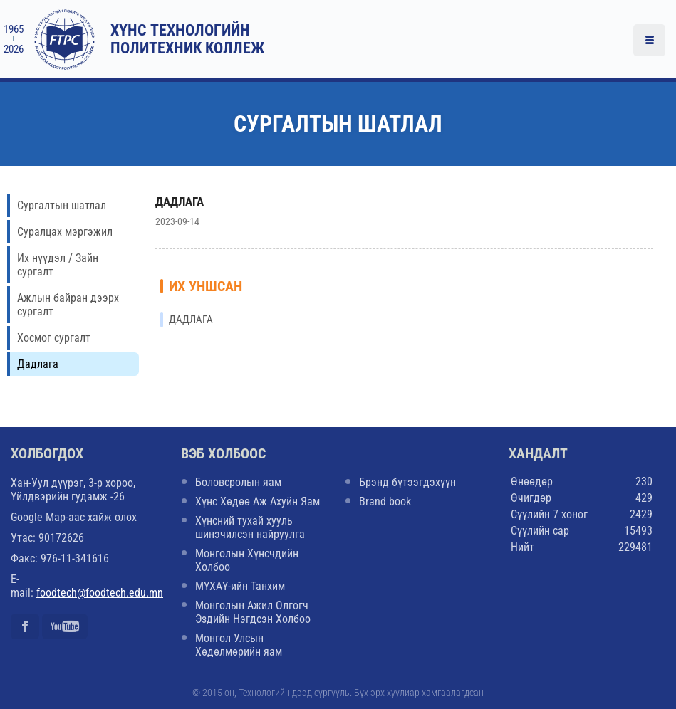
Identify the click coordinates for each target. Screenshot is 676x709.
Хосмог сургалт (53, 338)
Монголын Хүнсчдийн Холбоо (246, 560)
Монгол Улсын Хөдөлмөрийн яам (238, 644)
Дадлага (37, 364)
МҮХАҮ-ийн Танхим (240, 586)
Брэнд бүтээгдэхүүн (407, 482)
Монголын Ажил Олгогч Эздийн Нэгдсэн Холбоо (253, 612)
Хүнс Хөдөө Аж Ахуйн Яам (257, 501)
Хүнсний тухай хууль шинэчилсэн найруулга (250, 527)
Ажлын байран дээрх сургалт (68, 304)
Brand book (385, 501)
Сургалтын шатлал (61, 205)
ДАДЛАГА (179, 201)
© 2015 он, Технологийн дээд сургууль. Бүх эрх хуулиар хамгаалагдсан (338, 692)
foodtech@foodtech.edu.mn (99, 592)
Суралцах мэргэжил (65, 231)
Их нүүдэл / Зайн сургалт (57, 264)
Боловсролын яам (238, 482)
